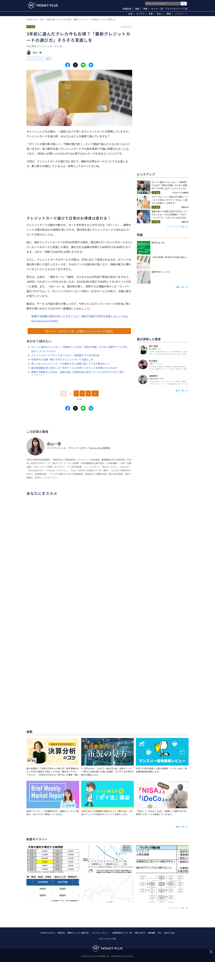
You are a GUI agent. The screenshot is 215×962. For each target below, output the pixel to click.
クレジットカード (35, 58)
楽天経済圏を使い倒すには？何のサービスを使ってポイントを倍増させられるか (74, 368)
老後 (152, 13)
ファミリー (181, 13)
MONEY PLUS (31, 19)
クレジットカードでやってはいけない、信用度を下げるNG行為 (65, 355)
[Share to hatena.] (91, 65)
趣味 (170, 13)
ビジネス (141, 13)
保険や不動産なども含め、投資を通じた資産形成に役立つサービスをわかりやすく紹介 (77, 372)
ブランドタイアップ (176, 8)
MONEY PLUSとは (48, 932)
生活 (131, 13)
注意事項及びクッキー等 (122, 932)
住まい (161, 13)
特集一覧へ (181, 287)
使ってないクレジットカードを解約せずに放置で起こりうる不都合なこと (70, 363)
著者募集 (151, 932)
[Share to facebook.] (67, 65)
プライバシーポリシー (100, 932)
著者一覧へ (181, 390)
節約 (48, 58)
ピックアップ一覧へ (176, 226)
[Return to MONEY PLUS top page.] (43, 5)
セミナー (157, 8)
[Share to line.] (83, 65)
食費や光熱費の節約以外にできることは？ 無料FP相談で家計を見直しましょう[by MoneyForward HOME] (79, 318)
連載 (138, 8)
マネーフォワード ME (107, 938)
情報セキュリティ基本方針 (78, 932)
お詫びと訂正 (169, 932)
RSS (159, 932)
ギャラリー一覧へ (177, 908)
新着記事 (128, 8)
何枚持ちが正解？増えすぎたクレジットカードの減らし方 (62, 359)
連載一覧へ (181, 826)
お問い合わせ (140, 932)
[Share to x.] (75, 65)
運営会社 (61, 932)
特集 (146, 8)
